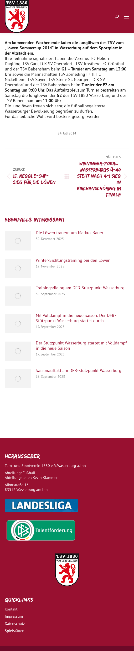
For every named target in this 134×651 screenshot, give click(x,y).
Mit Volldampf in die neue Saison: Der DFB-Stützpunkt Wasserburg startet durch (76, 318)
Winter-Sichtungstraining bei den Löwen (73, 260)
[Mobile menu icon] (126, 16)
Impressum (14, 616)
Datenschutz (15, 623)
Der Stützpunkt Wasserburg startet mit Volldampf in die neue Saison (81, 345)
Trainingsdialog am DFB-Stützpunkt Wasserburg (80, 288)
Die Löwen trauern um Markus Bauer (69, 232)
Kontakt (11, 609)
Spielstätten (14, 630)
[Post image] (18, 240)
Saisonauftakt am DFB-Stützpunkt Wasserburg (78, 370)
